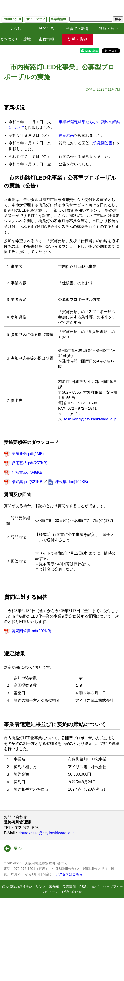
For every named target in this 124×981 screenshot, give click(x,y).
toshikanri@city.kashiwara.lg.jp (90, 419)
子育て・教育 (77, 29)
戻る (17, 848)
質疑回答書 (102, 143)
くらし (15, 29)
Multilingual (12, 19)
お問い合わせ (72, 892)
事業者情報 (58, 19)
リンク (41, 886)
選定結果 (66, 135)
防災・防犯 (77, 39)
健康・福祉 (108, 29)
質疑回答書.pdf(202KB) (31, 631)
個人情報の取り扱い (17, 886)
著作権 (54, 886)
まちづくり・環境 (15, 39)
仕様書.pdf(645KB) (27, 472)
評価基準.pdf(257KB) (29, 463)
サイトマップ (35, 19)
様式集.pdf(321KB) (27, 482)
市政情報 (46, 39)
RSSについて (89, 886)
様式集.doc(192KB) (71, 482)
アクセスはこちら (69, 874)
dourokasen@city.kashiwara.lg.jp (46, 833)
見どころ (46, 29)
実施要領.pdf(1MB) (28, 454)
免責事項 (69, 886)
